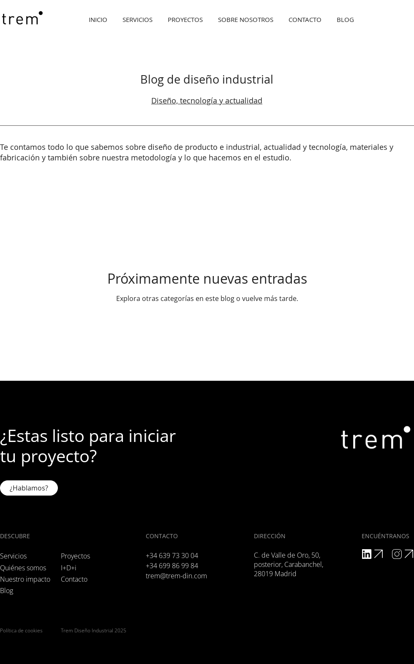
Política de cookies (21, 630)
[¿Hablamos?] (29, 488)
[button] (245, 19)
